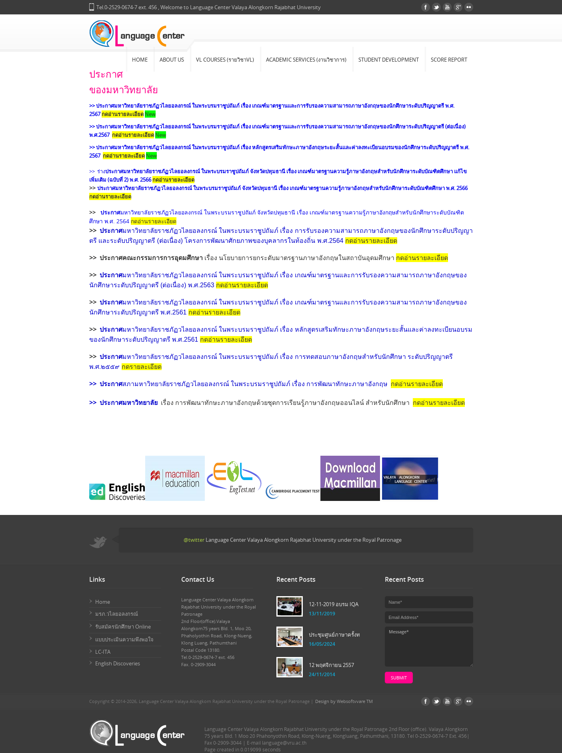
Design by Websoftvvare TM (344, 701)
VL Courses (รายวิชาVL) (225, 59)
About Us (172, 59)
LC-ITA (102, 651)
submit (399, 678)
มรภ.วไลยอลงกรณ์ (116, 613)
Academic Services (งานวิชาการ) (306, 59)
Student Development (388, 59)
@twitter (194, 539)
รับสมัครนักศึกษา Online (123, 626)
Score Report (449, 59)
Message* (429, 647)
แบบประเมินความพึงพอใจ (124, 639)
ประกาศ (110, 212)
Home (140, 59)
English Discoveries (117, 663)
